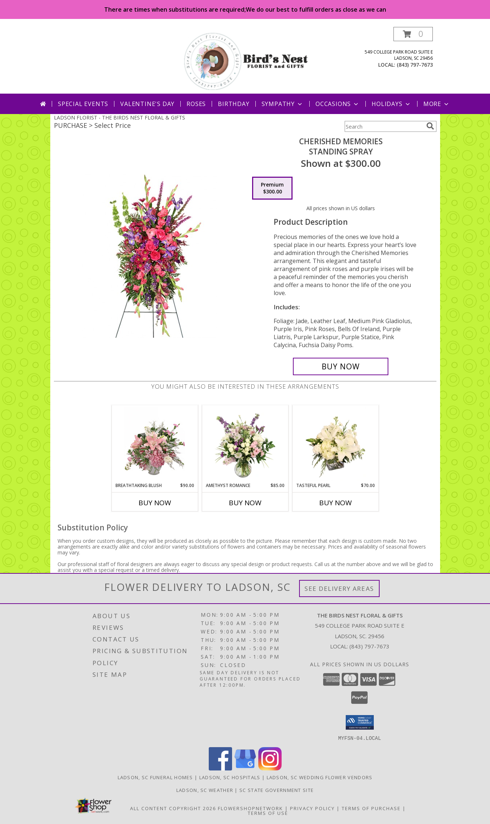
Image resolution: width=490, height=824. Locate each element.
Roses (196, 104)
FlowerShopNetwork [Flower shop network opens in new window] (250, 808)
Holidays (391, 104)
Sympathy (282, 104)
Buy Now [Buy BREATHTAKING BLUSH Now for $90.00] (154, 502)
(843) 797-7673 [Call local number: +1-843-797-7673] (415, 64)
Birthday (233, 104)
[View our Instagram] (270, 768)
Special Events (83, 104)
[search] (430, 126)
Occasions (337, 104)
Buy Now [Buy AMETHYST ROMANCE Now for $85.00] (245, 502)
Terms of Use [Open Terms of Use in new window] (268, 812)
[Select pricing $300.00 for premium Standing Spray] (272, 188)
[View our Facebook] (220, 768)
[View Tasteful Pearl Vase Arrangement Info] (335, 443)
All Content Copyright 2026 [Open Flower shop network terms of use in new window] (173, 808)
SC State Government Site (276, 789)
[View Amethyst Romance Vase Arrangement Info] (245, 443)
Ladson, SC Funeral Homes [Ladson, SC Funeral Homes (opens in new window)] (155, 777)
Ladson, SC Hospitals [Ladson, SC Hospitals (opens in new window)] (229, 777)
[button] (413, 34)
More (436, 104)
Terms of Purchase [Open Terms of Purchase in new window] (371, 808)
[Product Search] (384, 126)
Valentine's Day (147, 104)
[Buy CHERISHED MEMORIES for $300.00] (341, 366)
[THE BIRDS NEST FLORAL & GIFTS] (245, 60)
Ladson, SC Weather (204, 789)
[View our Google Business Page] (245, 768)
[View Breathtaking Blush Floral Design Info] (154, 443)
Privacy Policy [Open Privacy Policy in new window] (312, 808)
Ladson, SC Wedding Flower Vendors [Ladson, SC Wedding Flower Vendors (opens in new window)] (320, 777)
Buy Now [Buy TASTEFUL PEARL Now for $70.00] (335, 502)
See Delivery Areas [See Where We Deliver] (339, 588)
